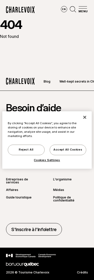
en (64, 9)
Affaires (12, 189)
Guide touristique (19, 197)
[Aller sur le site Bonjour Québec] (22, 264)
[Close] (84, 117)
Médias (58, 189)
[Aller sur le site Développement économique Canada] (31, 256)
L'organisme (62, 179)
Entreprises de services (17, 181)
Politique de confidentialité (63, 199)
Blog (47, 81)
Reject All (26, 150)
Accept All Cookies (67, 150)
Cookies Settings (47, 160)
